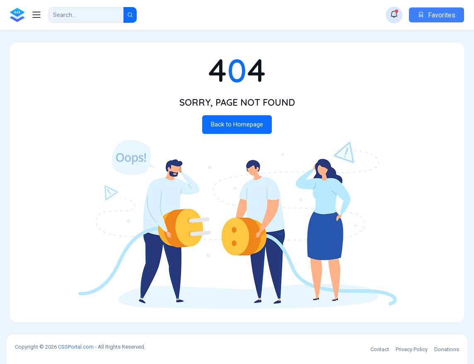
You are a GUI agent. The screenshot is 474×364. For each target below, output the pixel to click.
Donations (446, 349)
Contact (379, 349)
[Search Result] (86, 15)
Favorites (436, 15)
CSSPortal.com (76, 347)
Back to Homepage (237, 124)
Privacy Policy (412, 349)
